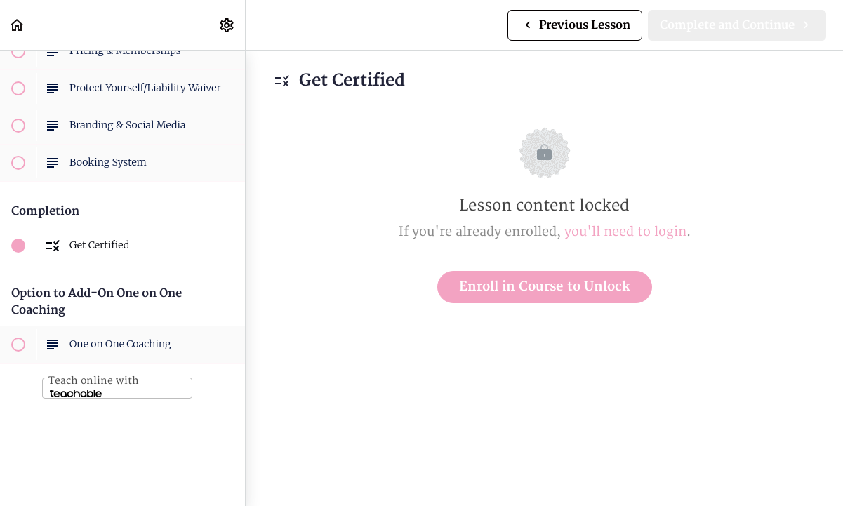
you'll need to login (625, 232)
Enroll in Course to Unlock (544, 287)
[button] (17, 25)
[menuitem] (227, 25)
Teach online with (93, 386)
